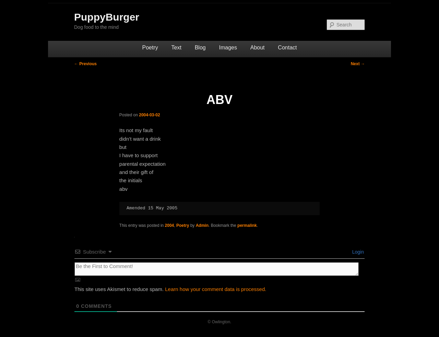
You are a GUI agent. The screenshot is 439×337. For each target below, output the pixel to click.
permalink (247, 225)
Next (358, 63)
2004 (169, 225)
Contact (287, 47)
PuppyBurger (106, 17)
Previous (85, 63)
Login (357, 252)
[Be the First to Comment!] (216, 269)
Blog (200, 47)
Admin (202, 225)
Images (228, 47)
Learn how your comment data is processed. (215, 289)
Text (176, 47)
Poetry (150, 47)
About (257, 47)
